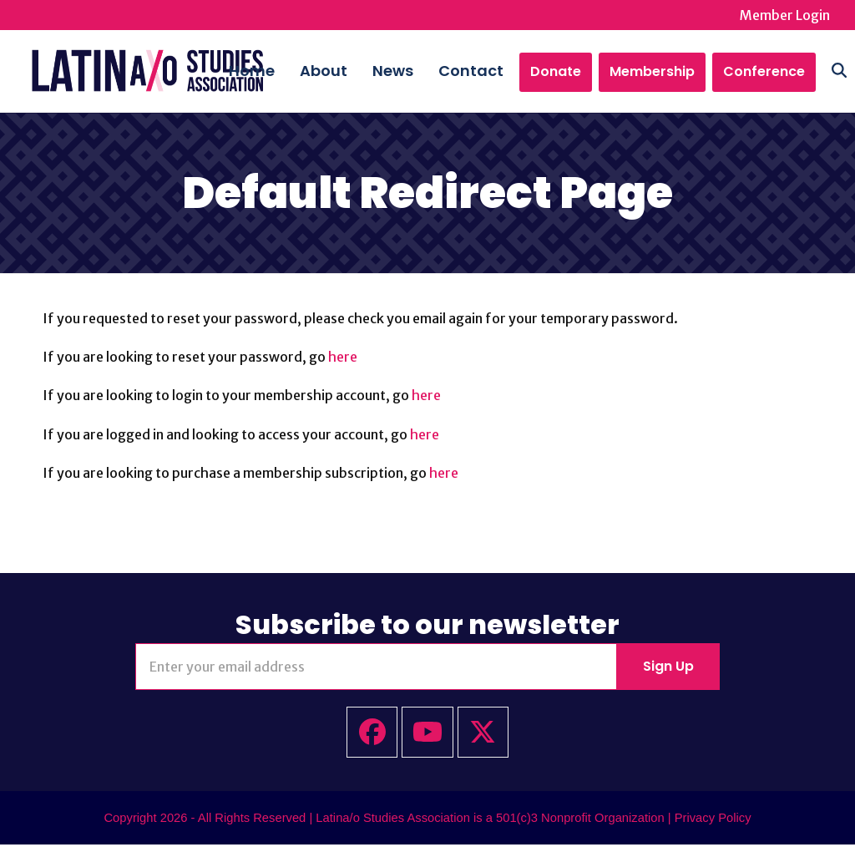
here (342, 358)
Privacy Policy (713, 819)
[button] (822, 72)
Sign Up (668, 667)
